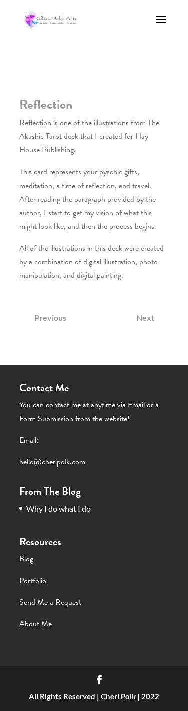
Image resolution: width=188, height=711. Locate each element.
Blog (26, 559)
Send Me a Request (50, 602)
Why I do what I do (58, 508)
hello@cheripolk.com (52, 462)
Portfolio (32, 581)
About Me (35, 624)
